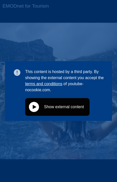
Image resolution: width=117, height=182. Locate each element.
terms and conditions (43, 84)
